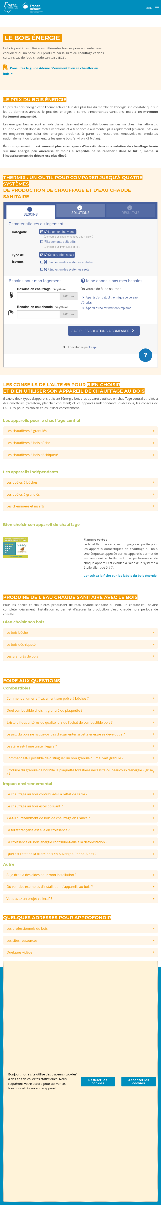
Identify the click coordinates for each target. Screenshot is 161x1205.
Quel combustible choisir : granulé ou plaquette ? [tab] (44, 710)
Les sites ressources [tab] (21, 940)
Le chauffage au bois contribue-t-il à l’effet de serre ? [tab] (46, 794)
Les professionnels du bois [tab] (27, 928)
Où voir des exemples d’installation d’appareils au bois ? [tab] (49, 886)
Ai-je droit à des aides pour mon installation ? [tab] (41, 875)
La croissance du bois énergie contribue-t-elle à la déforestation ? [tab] (56, 842)
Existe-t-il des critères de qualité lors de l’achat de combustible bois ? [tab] (59, 722)
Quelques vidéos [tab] (19, 952)
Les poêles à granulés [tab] (23, 494)
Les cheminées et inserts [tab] (25, 506)
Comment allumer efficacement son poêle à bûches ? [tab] (47, 698)
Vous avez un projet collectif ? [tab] (29, 898)
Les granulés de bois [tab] (22, 656)
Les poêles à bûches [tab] (21, 482)
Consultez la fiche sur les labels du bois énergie (120, 575)
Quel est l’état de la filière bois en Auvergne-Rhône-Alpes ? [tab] (51, 854)
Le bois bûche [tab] (17, 632)
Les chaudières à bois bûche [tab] (28, 442)
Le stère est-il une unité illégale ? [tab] (31, 746)
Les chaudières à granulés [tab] (26, 430)
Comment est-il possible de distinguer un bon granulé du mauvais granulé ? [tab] (64, 758)
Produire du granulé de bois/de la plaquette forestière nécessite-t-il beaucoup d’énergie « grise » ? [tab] (79, 772)
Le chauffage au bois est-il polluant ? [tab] (34, 806)
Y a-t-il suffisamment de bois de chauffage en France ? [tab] (48, 818)
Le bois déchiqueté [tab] (21, 644)
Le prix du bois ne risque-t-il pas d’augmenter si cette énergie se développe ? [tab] (65, 734)
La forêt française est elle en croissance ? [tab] (38, 830)
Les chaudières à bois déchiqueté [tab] (32, 455)
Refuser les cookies (97, 1081)
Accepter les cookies (138, 1081)
